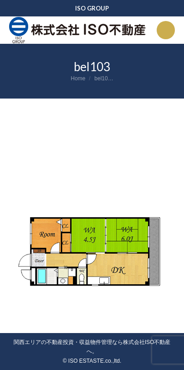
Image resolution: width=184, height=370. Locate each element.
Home (78, 78)
